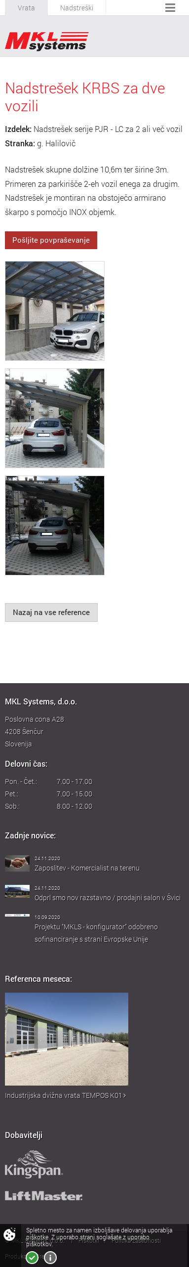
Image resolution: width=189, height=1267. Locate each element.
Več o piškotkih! (50, 1257)
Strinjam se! (32, 1257)
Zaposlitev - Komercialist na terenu (87, 868)
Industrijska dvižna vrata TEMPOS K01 (65, 1095)
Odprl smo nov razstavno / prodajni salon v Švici (108, 897)
